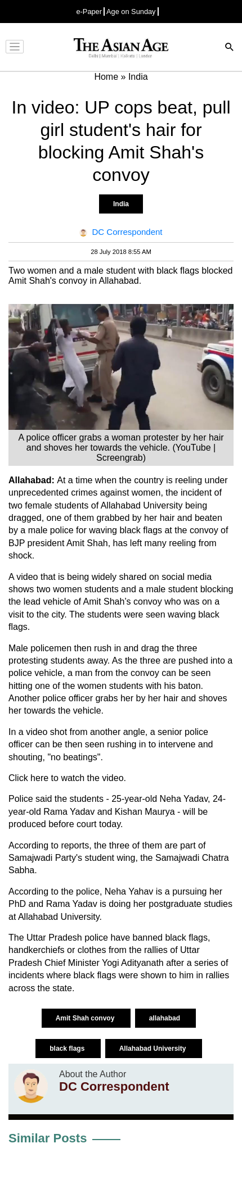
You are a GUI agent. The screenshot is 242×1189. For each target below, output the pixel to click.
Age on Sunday (131, 11)
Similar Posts (47, 1138)
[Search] (229, 48)
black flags (68, 1048)
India (121, 204)
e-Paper (89, 11)
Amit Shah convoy (86, 1018)
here (39, 778)
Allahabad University (153, 1048)
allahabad (165, 1018)
